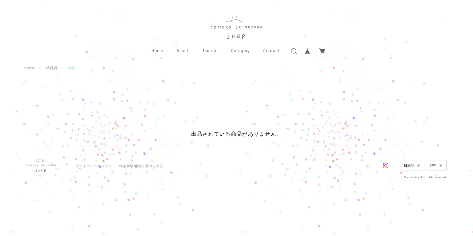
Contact (271, 51)
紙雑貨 (52, 68)
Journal (210, 51)
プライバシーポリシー (93, 166)
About (182, 51)
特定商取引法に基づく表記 (141, 166)
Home (157, 51)
